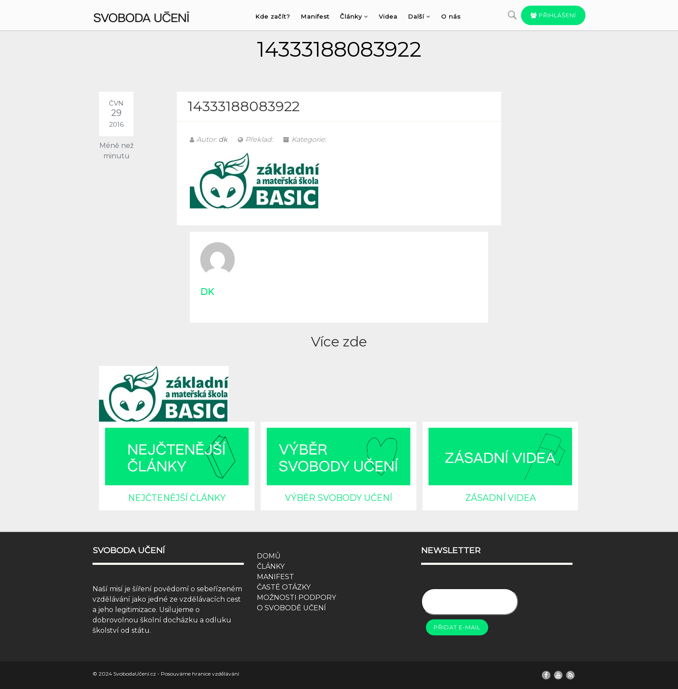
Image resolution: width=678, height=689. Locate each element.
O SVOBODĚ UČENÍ (291, 608)
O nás (451, 16)
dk (222, 139)
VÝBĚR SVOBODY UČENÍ (338, 498)
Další (419, 16)
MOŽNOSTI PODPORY (296, 597)
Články (354, 16)
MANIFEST (275, 577)
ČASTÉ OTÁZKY (283, 587)
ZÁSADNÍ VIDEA (500, 498)
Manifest (315, 16)
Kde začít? (272, 16)
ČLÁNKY (271, 566)
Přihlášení (553, 15)
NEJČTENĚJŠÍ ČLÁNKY (177, 498)
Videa (388, 16)
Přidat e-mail (457, 627)
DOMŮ (269, 556)
